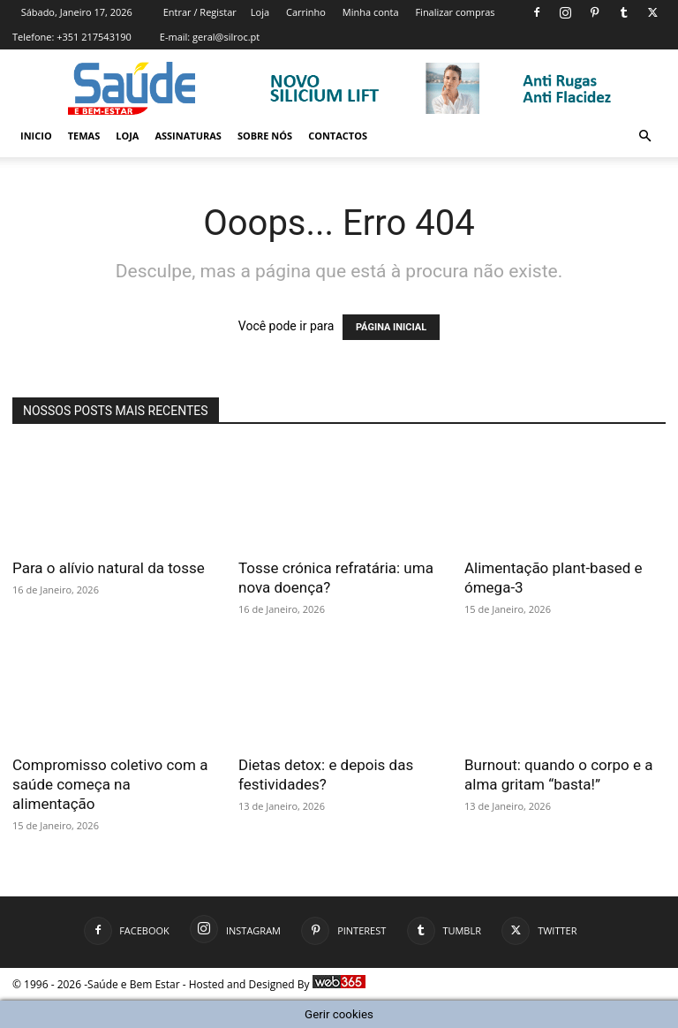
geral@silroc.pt (226, 36)
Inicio (36, 135)
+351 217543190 (94, 36)
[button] (644, 136)
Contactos (337, 135)
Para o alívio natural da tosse (108, 568)
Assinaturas (187, 135)
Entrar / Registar (200, 12)
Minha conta (371, 12)
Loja (260, 12)
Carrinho (306, 12)
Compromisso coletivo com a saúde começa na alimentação (109, 784)
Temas (84, 135)
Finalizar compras (454, 12)
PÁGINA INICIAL (391, 327)
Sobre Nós (264, 135)
